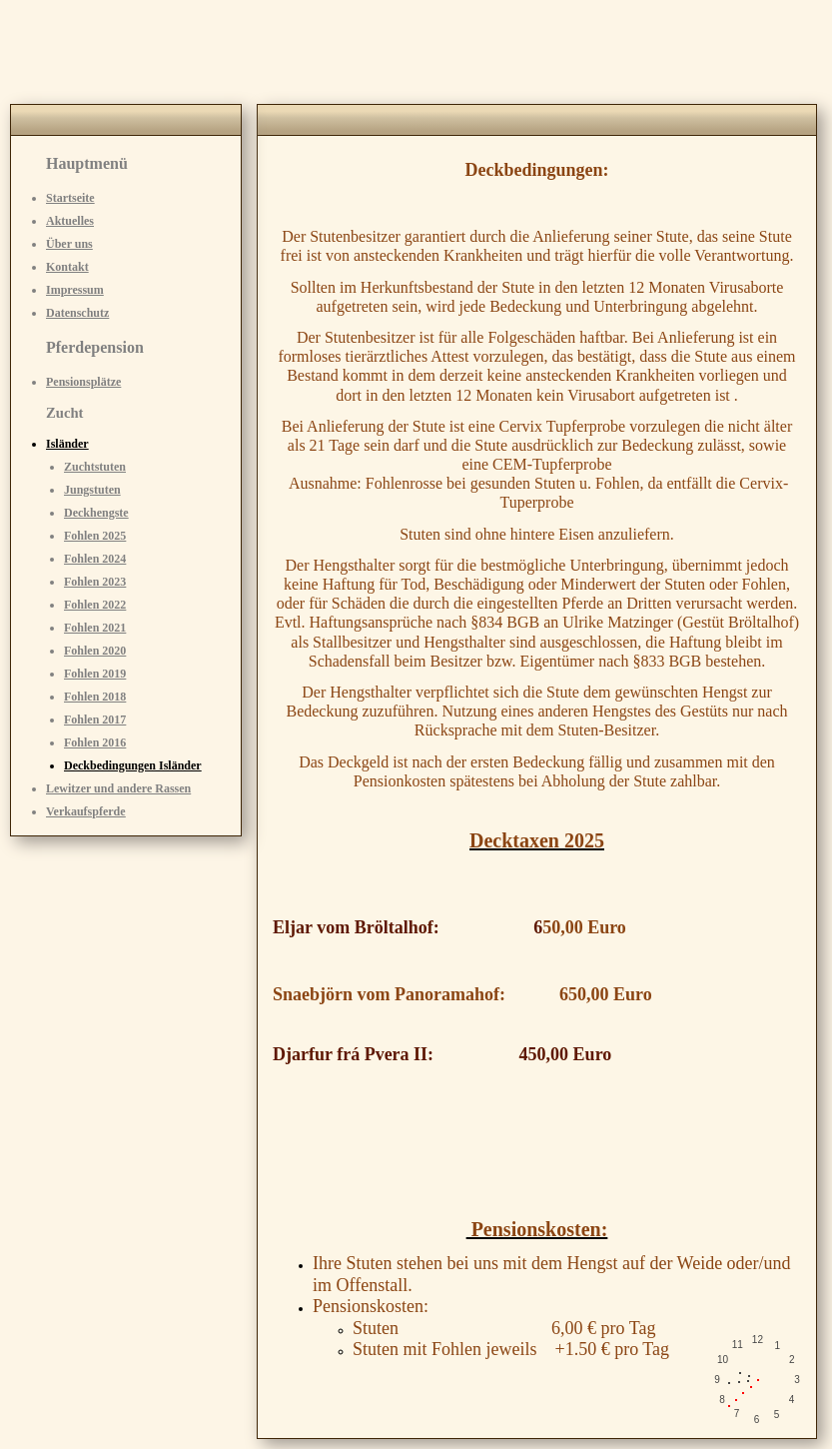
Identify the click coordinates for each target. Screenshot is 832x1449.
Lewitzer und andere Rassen (118, 788)
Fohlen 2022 (95, 605)
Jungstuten (92, 490)
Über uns (69, 244)
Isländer (67, 444)
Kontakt (67, 267)
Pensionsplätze (83, 382)
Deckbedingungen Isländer (133, 765)
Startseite (70, 198)
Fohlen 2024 (95, 559)
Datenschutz (77, 313)
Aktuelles (70, 221)
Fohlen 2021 (95, 628)
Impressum (75, 290)
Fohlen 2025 (95, 536)
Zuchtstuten (95, 467)
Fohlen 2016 (95, 742)
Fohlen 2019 (95, 674)
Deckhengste (96, 513)
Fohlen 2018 (95, 697)
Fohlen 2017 (95, 719)
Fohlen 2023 (95, 582)
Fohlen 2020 (95, 651)
